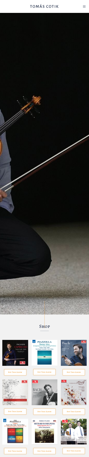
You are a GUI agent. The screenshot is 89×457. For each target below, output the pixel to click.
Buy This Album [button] (15, 372)
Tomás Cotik (44, 6)
